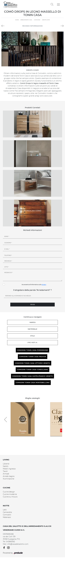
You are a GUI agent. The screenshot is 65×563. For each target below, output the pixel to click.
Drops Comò (46, 19)
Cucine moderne (10, 494)
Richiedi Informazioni (32, 26)
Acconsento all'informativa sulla (34, 284)
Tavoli (5, 471)
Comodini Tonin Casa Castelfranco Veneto (32, 376)
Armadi (6, 474)
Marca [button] (33, 322)
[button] (59, 419)
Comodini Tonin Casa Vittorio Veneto (32, 363)
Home (17, 19)
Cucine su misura (10, 497)
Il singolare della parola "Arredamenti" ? (32, 290)
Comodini (37, 19)
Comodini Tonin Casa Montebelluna (33, 382)
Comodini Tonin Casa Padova (32, 356)
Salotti (5, 466)
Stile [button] (32, 336)
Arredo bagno (8, 476)
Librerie (6, 464)
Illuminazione (8, 479)
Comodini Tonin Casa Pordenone (32, 350)
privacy (44, 284)
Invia (32, 304)
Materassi (7, 517)
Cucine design (9, 492)
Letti (5, 510)
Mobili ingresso (9, 469)
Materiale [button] (32, 329)
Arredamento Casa (26, 19)
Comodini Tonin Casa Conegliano (32, 369)
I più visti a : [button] (32, 342)
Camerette (7, 512)
